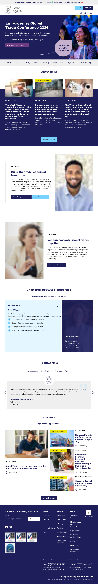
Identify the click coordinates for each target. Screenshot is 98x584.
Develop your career (21, 197)
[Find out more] (32, 326)
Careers (46, 519)
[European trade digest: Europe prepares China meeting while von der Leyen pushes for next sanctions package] (49, 102)
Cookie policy (75, 545)
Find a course (12, 62)
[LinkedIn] (6, 526)
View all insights (49, 139)
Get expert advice (56, 265)
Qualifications (46, 371)
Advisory (58, 371)
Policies (73, 541)
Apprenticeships (63, 536)
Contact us (47, 515)
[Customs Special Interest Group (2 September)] (71, 483)
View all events (49, 498)
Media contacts (48, 524)
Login (79, 8)
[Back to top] (88, 512)
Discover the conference (17, 45)
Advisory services (49, 62)
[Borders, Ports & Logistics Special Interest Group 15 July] (71, 438)
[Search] (85, 13)
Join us (88, 8)
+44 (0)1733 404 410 (54, 564)
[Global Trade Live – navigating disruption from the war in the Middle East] (26, 451)
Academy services (30, 62)
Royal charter (75, 530)
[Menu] (91, 12)
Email (7, 515)
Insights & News (49, 528)
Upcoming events (68, 62)
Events (45, 532)
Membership (86, 62)
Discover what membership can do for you (49, 296)
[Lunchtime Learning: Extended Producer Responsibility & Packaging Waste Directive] (71, 461)
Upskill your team (41, 197)
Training (68, 371)
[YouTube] (11, 526)
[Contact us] (81, 13)
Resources (61, 515)
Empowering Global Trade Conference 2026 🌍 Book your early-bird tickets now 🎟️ (49, 2)
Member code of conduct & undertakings (75, 524)
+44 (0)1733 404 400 (80, 564)
